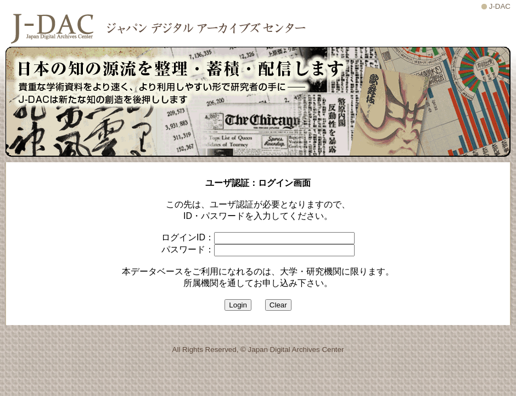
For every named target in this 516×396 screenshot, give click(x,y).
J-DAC (500, 6)
